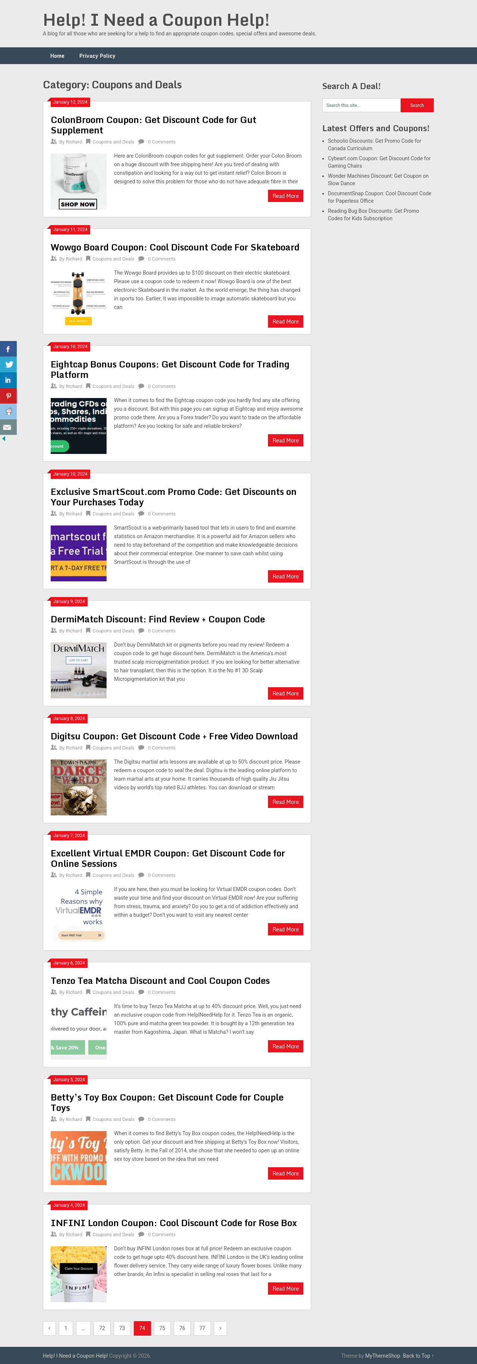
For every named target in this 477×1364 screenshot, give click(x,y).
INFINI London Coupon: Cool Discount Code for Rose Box (174, 1222)
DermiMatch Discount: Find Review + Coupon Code (158, 619)
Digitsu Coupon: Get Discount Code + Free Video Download (174, 736)
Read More (285, 196)
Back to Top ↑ (418, 1356)
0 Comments (162, 142)
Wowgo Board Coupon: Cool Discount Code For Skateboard (175, 247)
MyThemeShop (382, 1356)
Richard (74, 142)
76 (182, 1328)
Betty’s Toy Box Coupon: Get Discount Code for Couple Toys (167, 1102)
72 (102, 1328)
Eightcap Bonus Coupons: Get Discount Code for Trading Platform (170, 369)
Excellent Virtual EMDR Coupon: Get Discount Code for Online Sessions (168, 858)
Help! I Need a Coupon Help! (156, 19)
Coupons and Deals (114, 142)
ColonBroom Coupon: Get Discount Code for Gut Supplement (153, 124)
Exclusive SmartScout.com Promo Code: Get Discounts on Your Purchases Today (174, 496)
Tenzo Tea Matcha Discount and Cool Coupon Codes (160, 980)
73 (122, 1328)
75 (162, 1328)
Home (57, 55)
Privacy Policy (97, 55)
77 (202, 1328)
